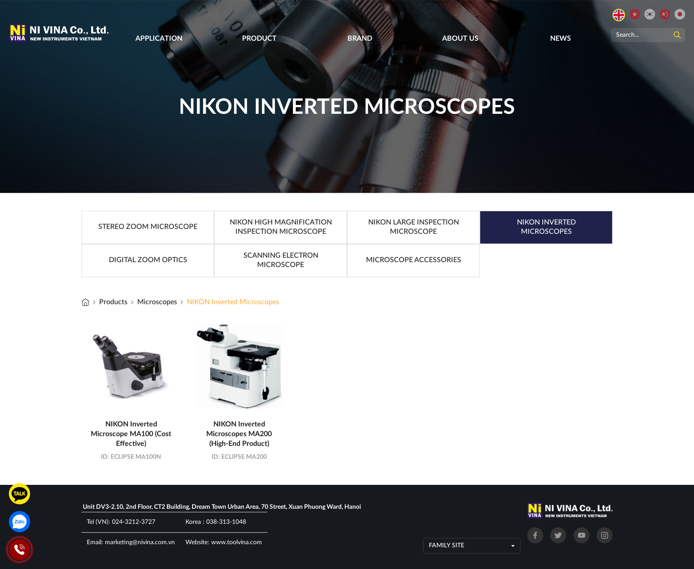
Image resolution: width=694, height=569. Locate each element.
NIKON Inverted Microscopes (233, 302)
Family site (446, 545)
